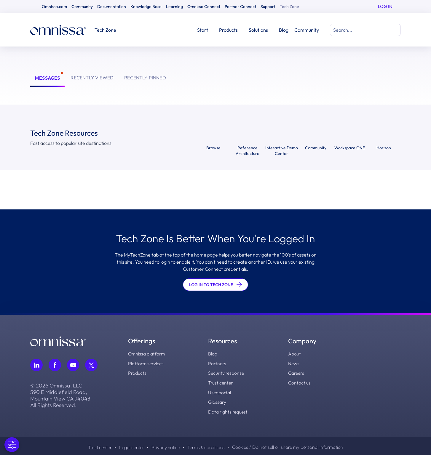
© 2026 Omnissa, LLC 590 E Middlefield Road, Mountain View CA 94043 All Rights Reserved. (60, 395)
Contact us (299, 382)
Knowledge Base (146, 6)
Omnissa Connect (203, 6)
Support (268, 6)
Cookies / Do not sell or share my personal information (291, 446)
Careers (296, 373)
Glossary (217, 401)
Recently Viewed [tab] (92, 78)
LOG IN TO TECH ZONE (215, 284)
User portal (220, 392)
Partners (217, 363)
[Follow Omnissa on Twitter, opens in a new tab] (91, 365)
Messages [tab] (47, 78)
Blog (283, 30)
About (294, 354)
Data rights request (228, 411)
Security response (226, 373)
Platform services (146, 363)
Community (82, 6)
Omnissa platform (147, 354)
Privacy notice (165, 446)
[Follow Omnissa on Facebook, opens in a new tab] (55, 365)
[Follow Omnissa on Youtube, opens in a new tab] (73, 365)
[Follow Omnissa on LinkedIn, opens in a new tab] (36, 365)
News (294, 363)
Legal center (129, 446)
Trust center (221, 382)
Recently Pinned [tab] (145, 78)
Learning (174, 6)
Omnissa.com (54, 6)
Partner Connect (240, 6)
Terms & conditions (207, 446)
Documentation (111, 6)
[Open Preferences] (11, 444)
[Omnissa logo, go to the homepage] (58, 341)
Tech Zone (289, 6)
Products (137, 373)
